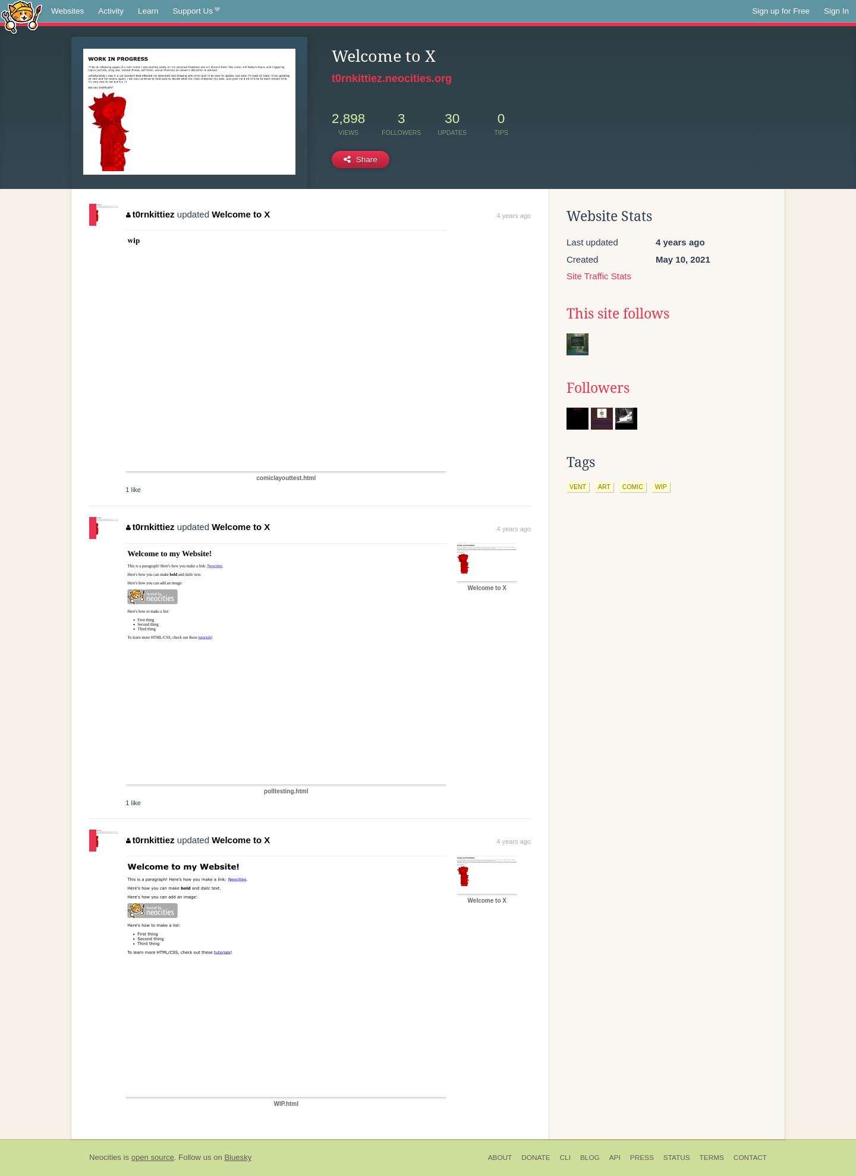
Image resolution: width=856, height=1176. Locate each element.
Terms (712, 1157)
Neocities (105, 1157)
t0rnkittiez (150, 214)
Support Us (196, 11)
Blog (590, 1157)
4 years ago (514, 215)
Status (676, 1157)
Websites (67, 11)
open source (152, 1157)
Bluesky (237, 1157)
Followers (598, 388)
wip (661, 486)
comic (632, 486)
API (615, 1157)
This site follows (618, 313)
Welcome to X (241, 214)
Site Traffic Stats (599, 276)
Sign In (836, 11)
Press (642, 1157)
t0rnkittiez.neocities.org (392, 78)
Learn (148, 11)
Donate (535, 1157)
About (500, 1157)
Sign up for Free (781, 11)
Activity (111, 11)
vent (577, 486)
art (604, 486)
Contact (750, 1157)
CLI (565, 1157)
